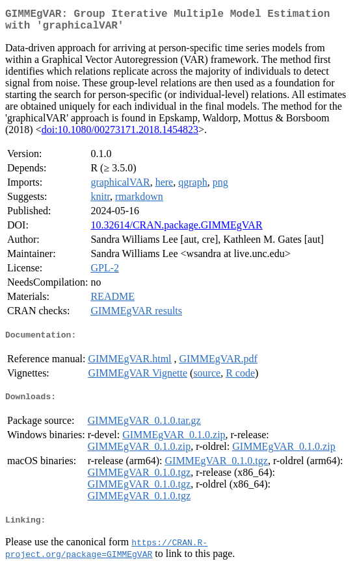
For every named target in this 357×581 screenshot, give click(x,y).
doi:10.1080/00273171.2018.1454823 (120, 134)
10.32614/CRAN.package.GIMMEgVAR (176, 230)
